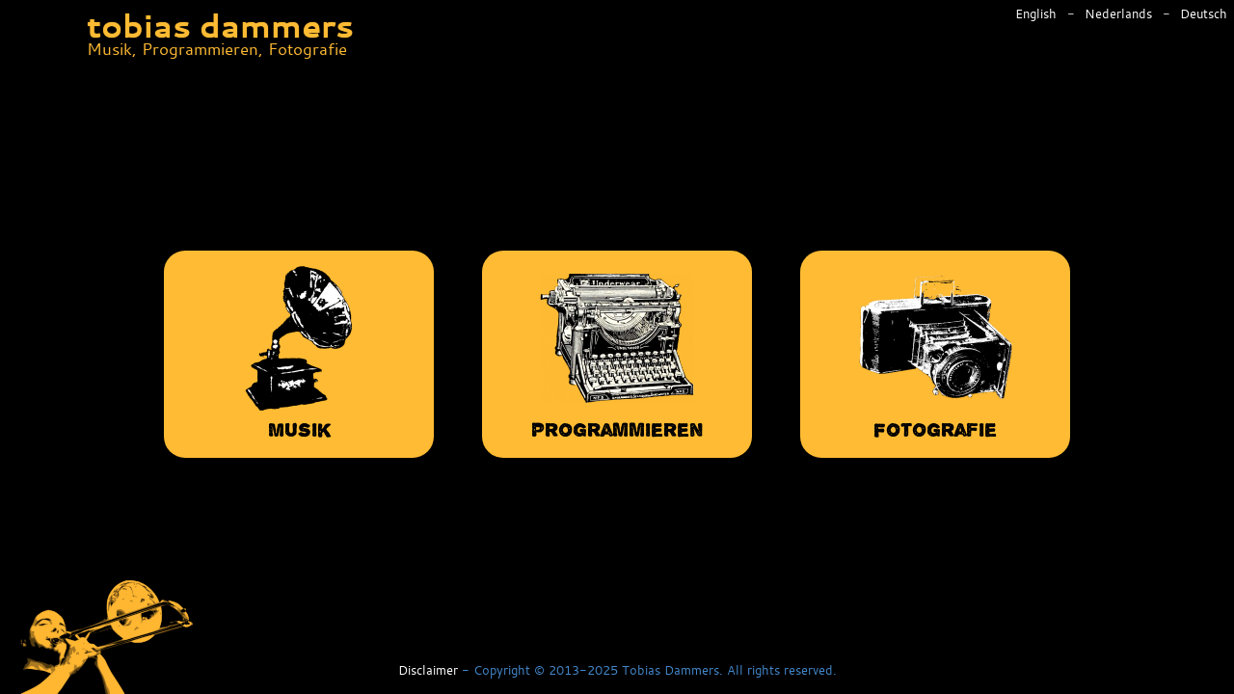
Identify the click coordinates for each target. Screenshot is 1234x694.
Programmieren (617, 351)
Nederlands (1120, 14)
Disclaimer (428, 671)
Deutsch (1203, 14)
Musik (299, 351)
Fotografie (935, 351)
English (1037, 14)
